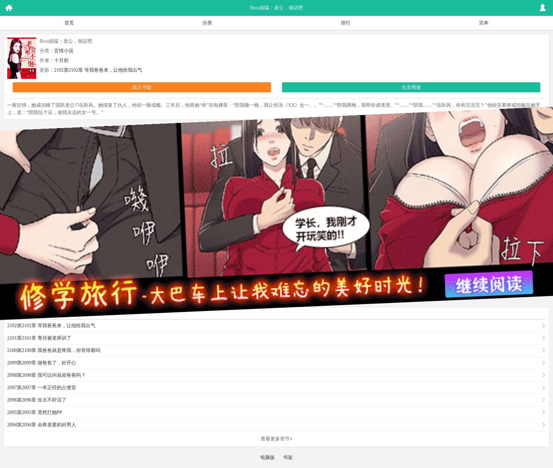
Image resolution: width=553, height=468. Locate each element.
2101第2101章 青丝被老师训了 (39, 338)
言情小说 (63, 50)
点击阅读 (411, 87)
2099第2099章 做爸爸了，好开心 (41, 362)
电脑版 (267, 457)
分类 (207, 22)
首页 (69, 22)
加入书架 (142, 87)
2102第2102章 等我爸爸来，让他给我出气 (98, 70)
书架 (288, 457)
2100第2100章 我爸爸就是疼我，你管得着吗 (53, 350)
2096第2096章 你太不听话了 (36, 400)
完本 (484, 22)
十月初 (61, 60)
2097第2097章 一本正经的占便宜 (41, 387)
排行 (346, 22)
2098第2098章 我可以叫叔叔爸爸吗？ (46, 375)
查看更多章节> (276, 438)
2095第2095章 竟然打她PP (34, 412)
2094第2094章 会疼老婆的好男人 (41, 424)
